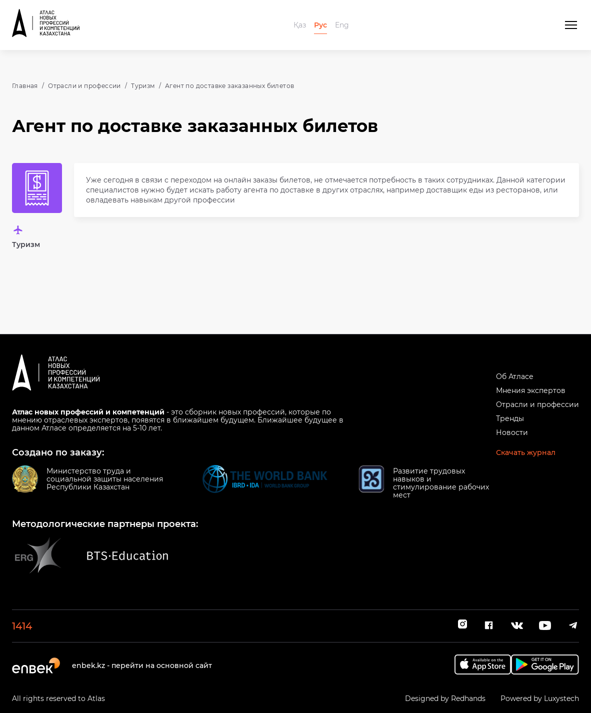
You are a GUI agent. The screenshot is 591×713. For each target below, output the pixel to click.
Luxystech (561, 698)
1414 (22, 626)
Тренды (510, 418)
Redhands (468, 698)
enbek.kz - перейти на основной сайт (142, 666)
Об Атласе (515, 376)
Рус (320, 25)
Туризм (142, 86)
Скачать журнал (526, 452)
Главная (25, 86)
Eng (342, 25)
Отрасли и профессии (84, 86)
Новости (512, 432)
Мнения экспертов (531, 390)
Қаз (300, 25)
